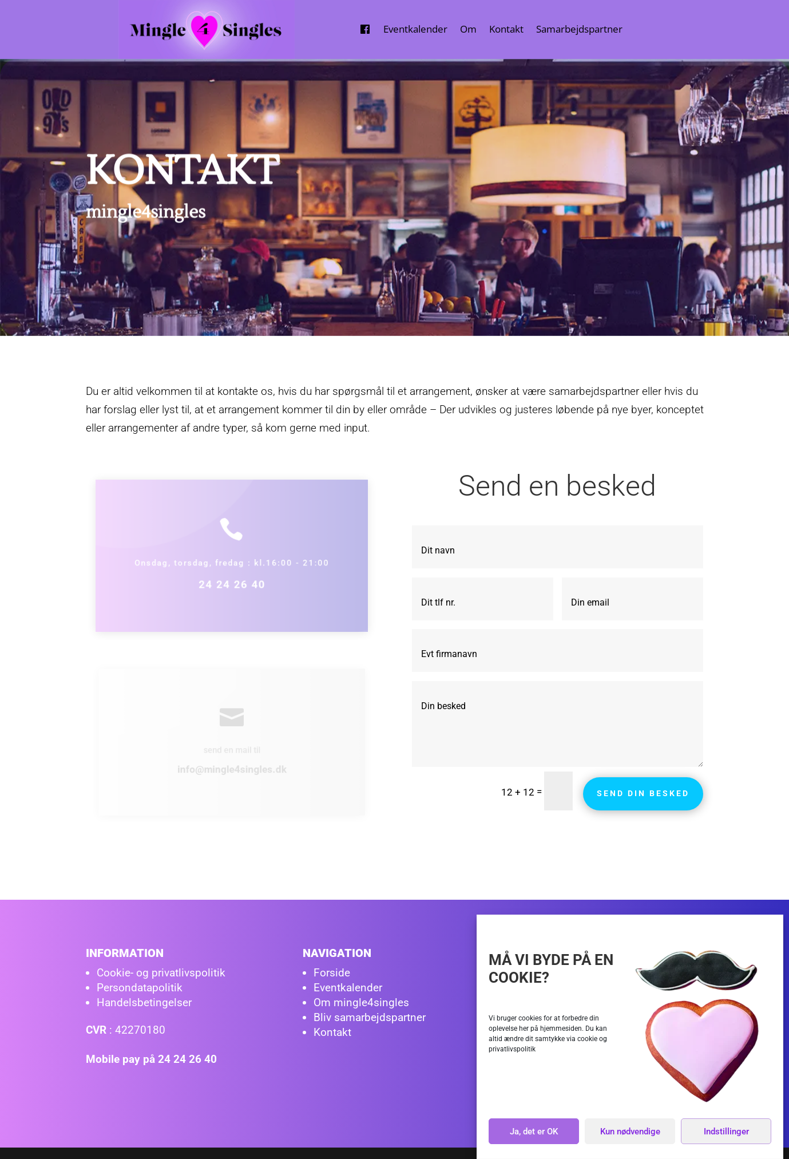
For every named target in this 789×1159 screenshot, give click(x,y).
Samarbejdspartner (579, 28)
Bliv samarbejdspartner (370, 1017)
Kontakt (506, 28)
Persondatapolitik (140, 987)
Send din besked (643, 793)
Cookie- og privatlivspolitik (161, 972)
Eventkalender (415, 28)
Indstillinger (726, 1133)
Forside (332, 972)
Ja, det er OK (534, 1133)
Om (468, 28)
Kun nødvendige (630, 1133)
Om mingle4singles (361, 1002)
